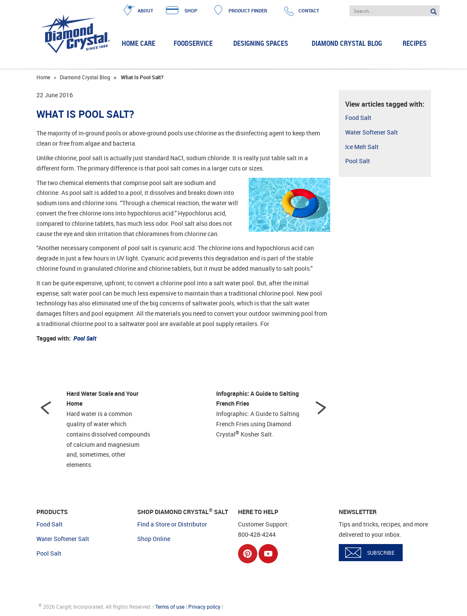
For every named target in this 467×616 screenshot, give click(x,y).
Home (43, 77)
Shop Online (153, 539)
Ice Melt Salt (362, 147)
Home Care (138, 43)
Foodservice (193, 43)
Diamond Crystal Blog (347, 43)
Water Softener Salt (371, 132)
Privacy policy (204, 606)
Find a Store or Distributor (172, 524)
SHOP (190, 10)
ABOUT (145, 10)
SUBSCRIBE (381, 552)
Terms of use (169, 606)
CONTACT (308, 10)
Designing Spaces (260, 43)
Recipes (415, 43)
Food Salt (358, 118)
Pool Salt (357, 161)
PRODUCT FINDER (248, 10)
